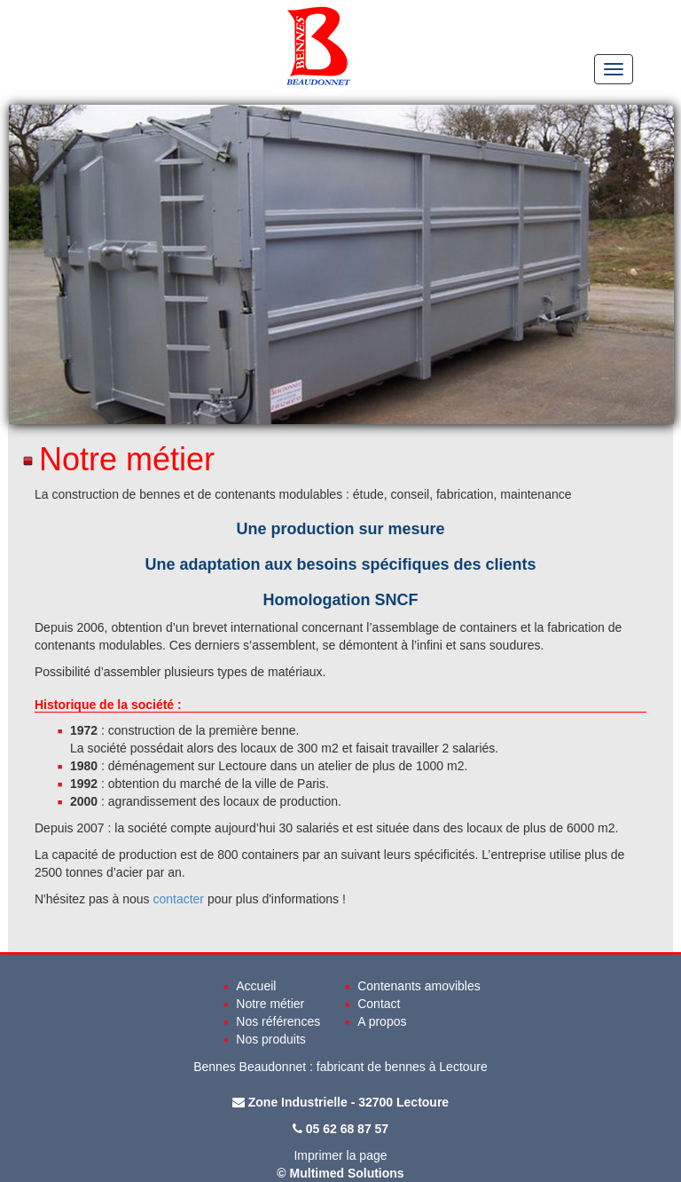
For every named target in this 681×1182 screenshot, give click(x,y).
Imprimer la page (340, 1155)
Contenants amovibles (419, 986)
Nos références (278, 1021)
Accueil (256, 986)
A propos (381, 1021)
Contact (378, 1004)
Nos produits (271, 1039)
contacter (178, 899)
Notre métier (270, 1004)
